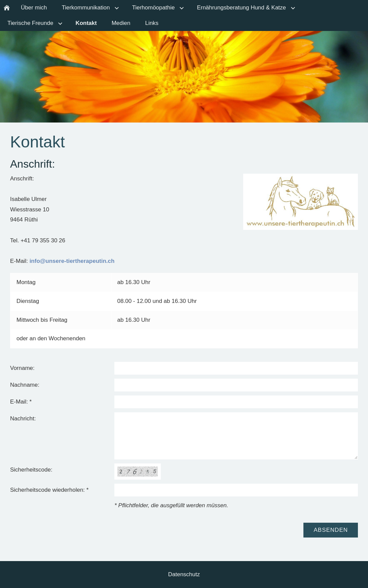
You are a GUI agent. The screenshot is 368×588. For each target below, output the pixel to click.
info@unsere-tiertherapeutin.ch (72, 261)
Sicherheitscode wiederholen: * (49, 490)
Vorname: (22, 368)
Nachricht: (23, 418)
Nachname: (24, 385)
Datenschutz (184, 574)
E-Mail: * (21, 402)
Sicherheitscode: (31, 469)
